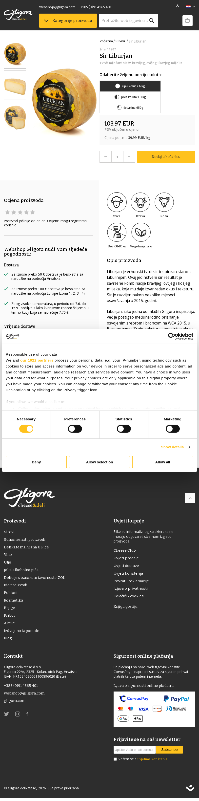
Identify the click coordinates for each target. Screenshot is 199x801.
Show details (172, 447)
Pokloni (11, 594)
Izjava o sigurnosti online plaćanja (145, 688)
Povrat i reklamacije (131, 581)
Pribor (10, 617)
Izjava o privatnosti (131, 589)
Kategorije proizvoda (68, 21)
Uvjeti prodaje (126, 558)
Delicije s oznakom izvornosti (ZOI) (35, 579)
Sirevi (122, 41)
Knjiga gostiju (126, 608)
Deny (36, 462)
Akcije (9, 625)
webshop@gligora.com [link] (58, 7)
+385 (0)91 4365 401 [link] (96, 7)
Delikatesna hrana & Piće (27, 547)
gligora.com (15, 704)
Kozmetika (14, 602)
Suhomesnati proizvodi (25, 540)
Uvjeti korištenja (128, 574)
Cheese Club (125, 550)
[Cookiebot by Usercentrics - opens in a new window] (171, 336)
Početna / (107, 41)
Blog (8, 641)
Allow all (162, 462)
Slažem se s (142, 762)
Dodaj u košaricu (166, 156)
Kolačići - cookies (129, 597)
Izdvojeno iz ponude (22, 633)
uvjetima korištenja (152, 762)
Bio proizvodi (16, 586)
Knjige (10, 609)
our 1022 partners (36, 360)
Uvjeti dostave (126, 566)
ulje (7, 563)
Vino (8, 555)
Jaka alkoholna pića (22, 571)
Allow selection (99, 462)
